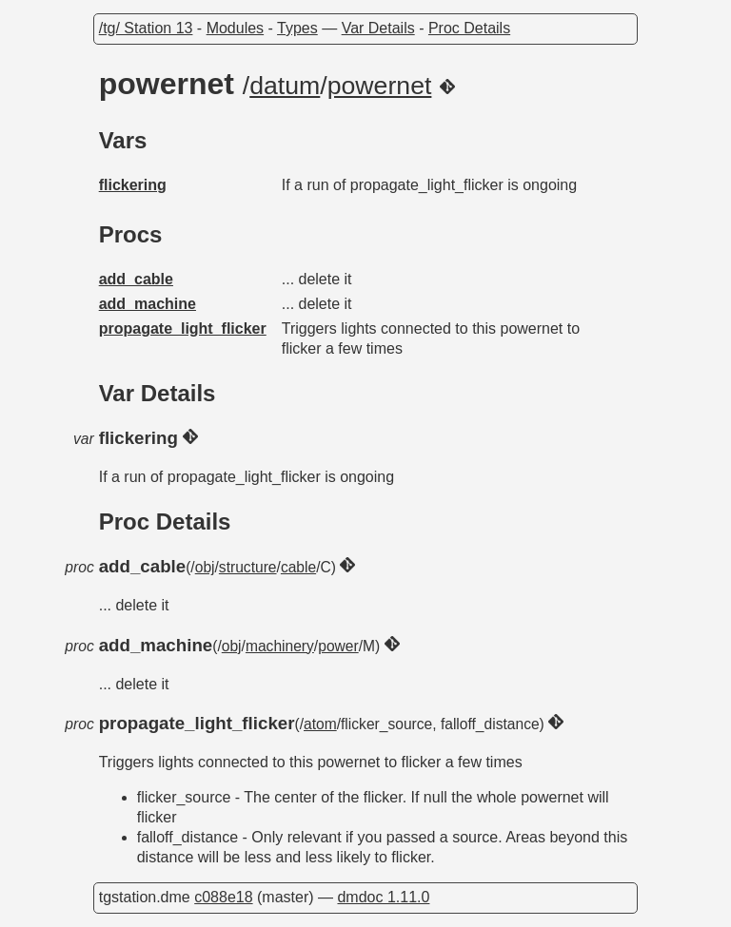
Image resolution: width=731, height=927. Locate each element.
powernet (379, 85)
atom (320, 724)
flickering (133, 185)
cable (298, 567)
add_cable (136, 279)
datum (284, 85)
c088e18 (223, 897)
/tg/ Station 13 (146, 28)
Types (297, 28)
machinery (280, 646)
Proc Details (469, 28)
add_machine (147, 304)
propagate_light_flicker (183, 328)
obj (205, 567)
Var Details (378, 28)
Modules (235, 28)
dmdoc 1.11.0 (383, 897)
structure (248, 567)
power (338, 646)
